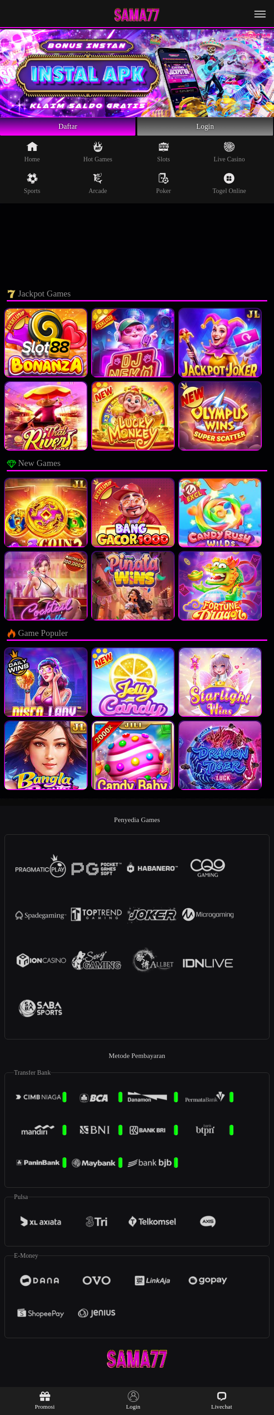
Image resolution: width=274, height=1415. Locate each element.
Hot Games (98, 154)
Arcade (97, 186)
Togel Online (229, 186)
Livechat (221, 1400)
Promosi (45, 1400)
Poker (163, 186)
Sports (32, 186)
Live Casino (229, 154)
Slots (163, 154)
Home (32, 154)
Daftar (68, 127)
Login (205, 127)
